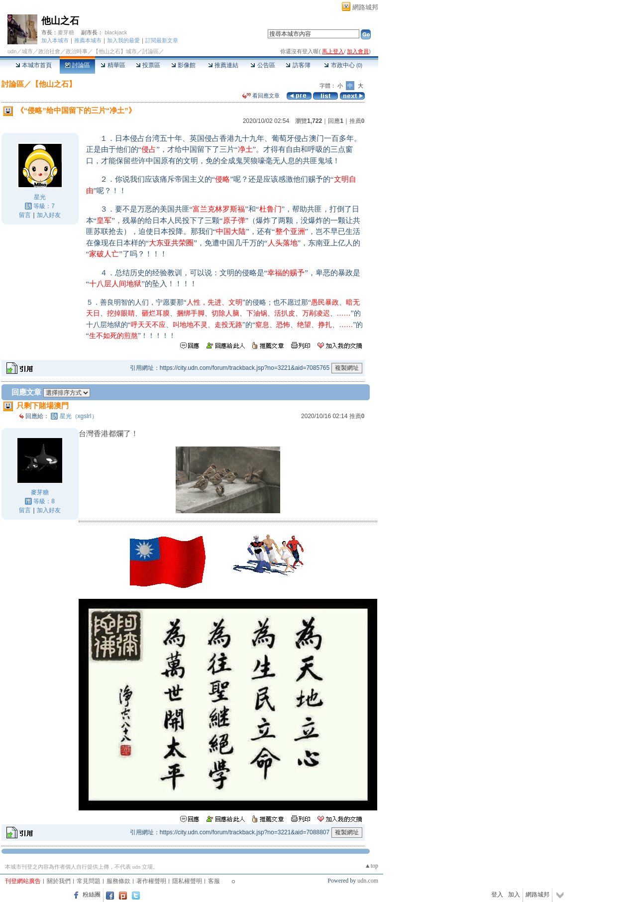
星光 (40, 197)
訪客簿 (298, 65)
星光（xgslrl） (79, 416)
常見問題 (89, 881)
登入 (497, 894)
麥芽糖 (66, 32)
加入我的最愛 (123, 40)
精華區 (113, 65)
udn (11, 51)
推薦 (357, 120)
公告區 (262, 65)
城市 (27, 51)
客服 (214, 881)
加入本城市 (55, 40)
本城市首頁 (33, 65)
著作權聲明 (151, 881)
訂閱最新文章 (161, 40)
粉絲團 (92, 894)
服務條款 (118, 881)
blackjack (116, 32)
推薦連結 (223, 65)
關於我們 (59, 881)
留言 (25, 215)
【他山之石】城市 (115, 51)
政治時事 (77, 51)
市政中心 (343, 65)
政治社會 (49, 51)
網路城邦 (365, 7)
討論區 (77, 65)
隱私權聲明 (187, 881)
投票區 (148, 65)
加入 (514, 894)
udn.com (367, 880)
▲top (371, 865)
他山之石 (60, 20)
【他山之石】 (53, 84)
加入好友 (49, 215)
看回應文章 (261, 96)
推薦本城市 (88, 40)
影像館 (183, 65)
